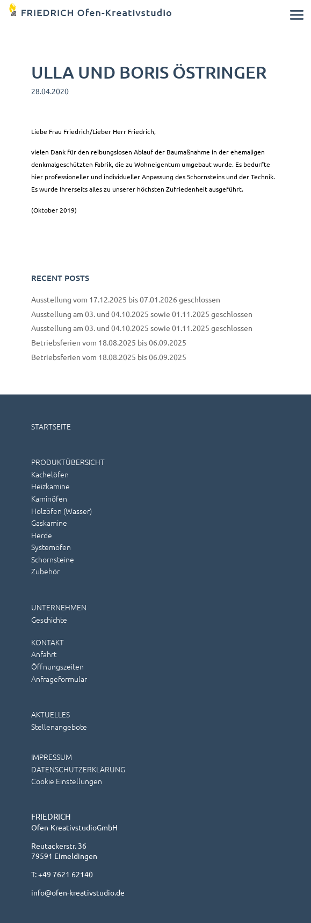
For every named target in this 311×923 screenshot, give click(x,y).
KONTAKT (47, 642)
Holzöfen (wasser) (61, 510)
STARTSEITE (51, 426)
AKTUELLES (50, 714)
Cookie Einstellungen (66, 781)
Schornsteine (52, 559)
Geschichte (49, 619)
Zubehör (45, 571)
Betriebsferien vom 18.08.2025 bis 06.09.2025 (108, 342)
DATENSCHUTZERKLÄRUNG (78, 769)
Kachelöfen (50, 474)
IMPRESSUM (51, 756)
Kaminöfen (49, 498)
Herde (41, 535)
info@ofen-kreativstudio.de (78, 892)
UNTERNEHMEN (58, 607)
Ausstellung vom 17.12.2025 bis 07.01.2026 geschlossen (125, 299)
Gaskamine (49, 522)
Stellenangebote (59, 726)
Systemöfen (51, 546)
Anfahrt (43, 654)
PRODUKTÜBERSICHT (68, 461)
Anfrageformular (59, 678)
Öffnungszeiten (57, 666)
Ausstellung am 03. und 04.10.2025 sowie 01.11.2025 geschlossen (141, 314)
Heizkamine (50, 486)
